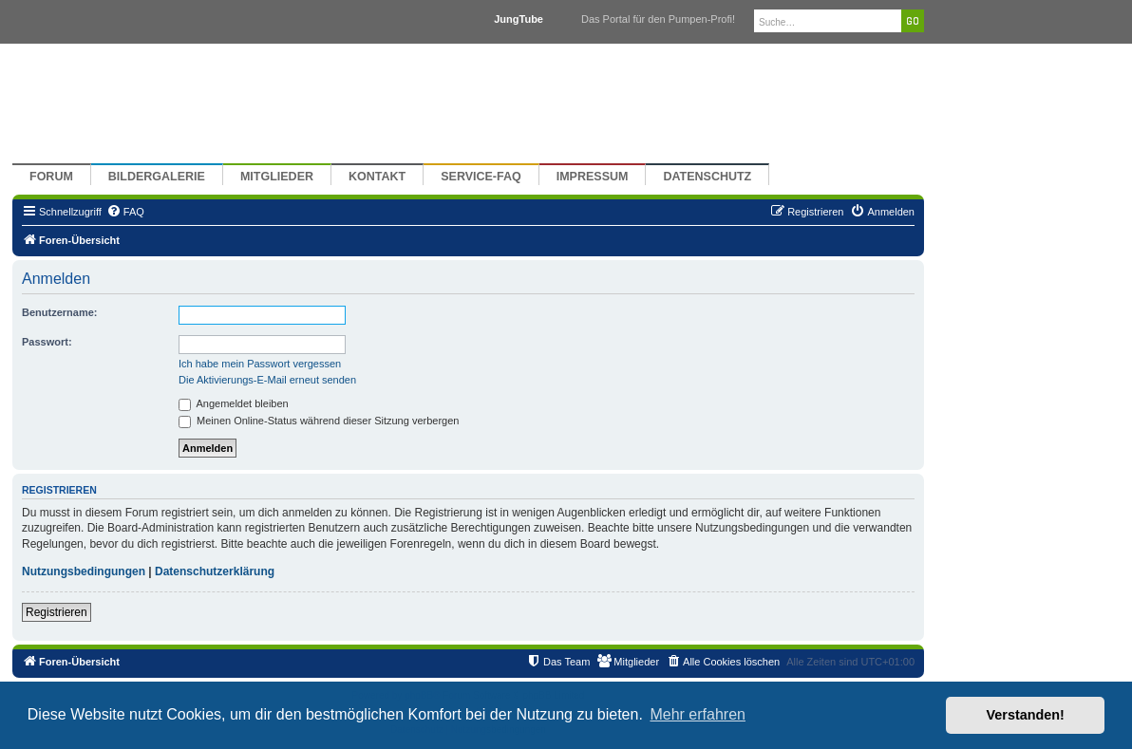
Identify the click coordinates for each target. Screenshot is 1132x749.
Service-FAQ (481, 176)
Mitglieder (276, 176)
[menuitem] (125, 211)
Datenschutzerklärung (214, 571)
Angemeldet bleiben (234, 403)
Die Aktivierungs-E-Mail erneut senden (267, 379)
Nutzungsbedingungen (83, 571)
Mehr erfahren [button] (697, 714)
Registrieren (56, 612)
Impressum (593, 176)
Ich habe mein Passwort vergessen (260, 363)
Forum (51, 176)
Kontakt (377, 176)
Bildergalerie (156, 176)
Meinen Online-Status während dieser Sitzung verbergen (319, 420)
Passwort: (47, 341)
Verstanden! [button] (1026, 714)
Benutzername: (59, 312)
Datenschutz (707, 176)
